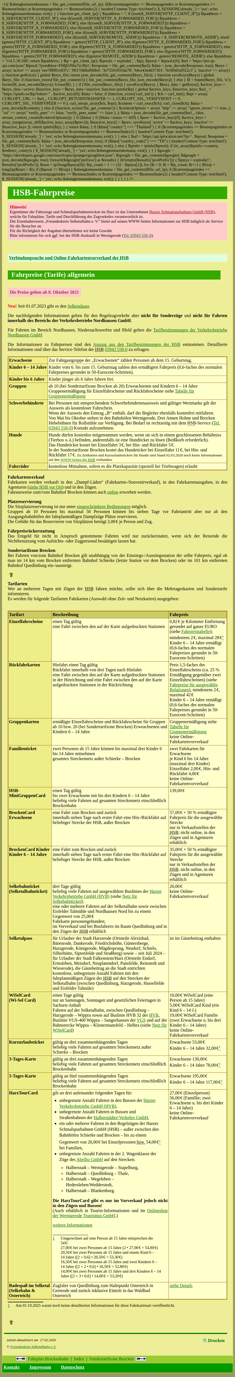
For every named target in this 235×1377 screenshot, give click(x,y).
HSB (191, 423)
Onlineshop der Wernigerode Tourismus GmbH (110, 1213)
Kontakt (11, 1367)
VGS (141, 1020)
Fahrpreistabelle (195, 631)
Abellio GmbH (89, 1159)
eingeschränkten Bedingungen (103, 506)
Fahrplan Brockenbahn (42, 1358)
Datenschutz (72, 1367)
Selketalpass (79, 306)
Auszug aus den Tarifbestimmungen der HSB (136, 344)
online (112, 492)
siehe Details (181, 1285)
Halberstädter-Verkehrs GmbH (121, 1117)
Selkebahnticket (24, 886)
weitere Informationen (72, 1225)
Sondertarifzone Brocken (117, 1358)
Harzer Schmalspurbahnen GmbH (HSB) (182, 212)
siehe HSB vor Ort (45, 487)
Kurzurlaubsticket (26, 1042)
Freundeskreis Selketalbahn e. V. (33, 1347)
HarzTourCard (23, 1092)
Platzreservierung (24, 501)
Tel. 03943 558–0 (137, 235)
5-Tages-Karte (22, 1076)
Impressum (40, 1367)
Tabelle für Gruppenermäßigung (188, 729)
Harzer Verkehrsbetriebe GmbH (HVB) (107, 894)
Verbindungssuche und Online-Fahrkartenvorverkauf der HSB (68, 257)
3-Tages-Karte (22, 1059)
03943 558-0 (116, 349)
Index (79, 1358)
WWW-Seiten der (78, 460)
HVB (154, 1015)
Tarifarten (18, 583)
